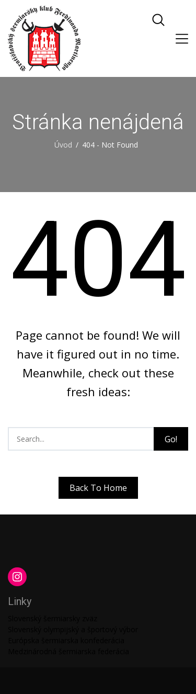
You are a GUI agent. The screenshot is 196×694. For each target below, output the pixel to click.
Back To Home (98, 488)
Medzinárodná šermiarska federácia (68, 651)
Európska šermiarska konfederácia (66, 640)
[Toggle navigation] (182, 38)
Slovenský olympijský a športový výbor (73, 629)
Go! (171, 439)
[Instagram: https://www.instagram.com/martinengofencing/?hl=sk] (17, 576)
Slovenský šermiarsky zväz (52, 618)
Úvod (63, 145)
